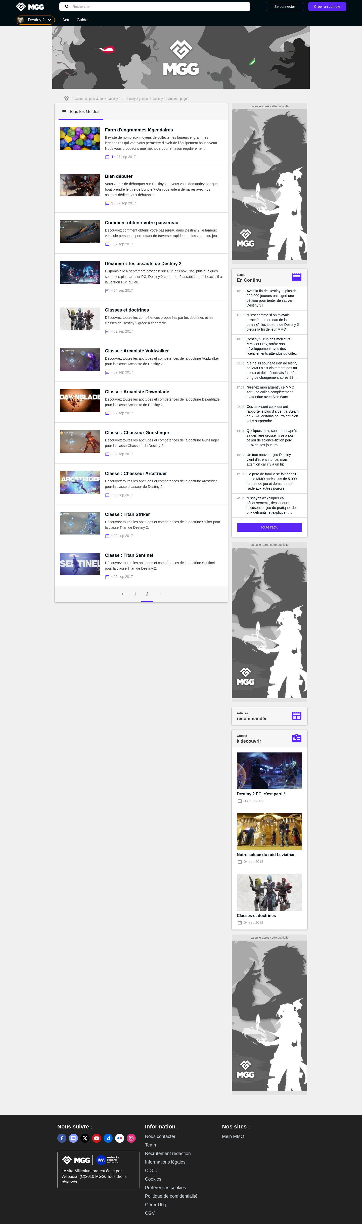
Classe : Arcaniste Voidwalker (137, 350)
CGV (150, 1213)
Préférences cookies (165, 1187)
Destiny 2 (114, 99)
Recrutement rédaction (168, 1153)
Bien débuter (119, 176)
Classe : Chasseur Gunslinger (137, 432)
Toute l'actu (269, 527)
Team (150, 1145)
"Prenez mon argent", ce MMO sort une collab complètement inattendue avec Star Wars (270, 392)
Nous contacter (160, 1136)
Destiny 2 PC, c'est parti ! (261, 794)
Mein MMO (233, 1136)
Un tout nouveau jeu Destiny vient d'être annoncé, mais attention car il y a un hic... (269, 459)
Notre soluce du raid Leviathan (266, 855)
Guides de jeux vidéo (89, 99)
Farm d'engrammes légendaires (139, 129)
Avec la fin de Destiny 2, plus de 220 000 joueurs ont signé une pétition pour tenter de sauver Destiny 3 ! (272, 298)
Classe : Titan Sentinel (129, 555)
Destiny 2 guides (136, 99)
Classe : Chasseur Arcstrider (136, 473)
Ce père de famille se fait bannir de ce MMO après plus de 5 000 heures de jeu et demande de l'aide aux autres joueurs (272, 481)
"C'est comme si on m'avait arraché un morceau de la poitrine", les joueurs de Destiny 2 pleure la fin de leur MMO (273, 322)
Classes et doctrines (127, 310)
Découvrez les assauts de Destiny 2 (143, 263)
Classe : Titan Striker (127, 514)
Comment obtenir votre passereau (141, 222)
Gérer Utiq (155, 1204)
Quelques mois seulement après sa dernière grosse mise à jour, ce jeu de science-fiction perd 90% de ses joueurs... (272, 438)
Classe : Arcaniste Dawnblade (137, 391)
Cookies (153, 1179)
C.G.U (151, 1170)
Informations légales (165, 1162)
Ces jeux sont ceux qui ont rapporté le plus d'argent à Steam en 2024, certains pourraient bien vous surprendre (273, 414)
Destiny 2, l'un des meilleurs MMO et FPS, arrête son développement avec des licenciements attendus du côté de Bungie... (271, 346)
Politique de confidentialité (171, 1196)
